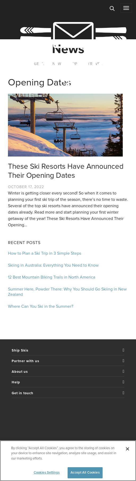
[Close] (127, 449)
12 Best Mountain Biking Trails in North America (51, 277)
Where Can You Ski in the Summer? (40, 306)
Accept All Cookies (85, 472)
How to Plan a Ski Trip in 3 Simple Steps (44, 253)
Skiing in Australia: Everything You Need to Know (53, 265)
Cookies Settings (47, 472)
